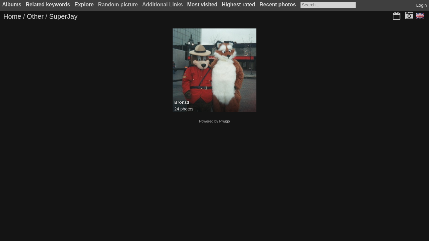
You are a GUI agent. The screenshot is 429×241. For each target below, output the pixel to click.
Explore (84, 4)
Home (12, 16)
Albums (11, 4)
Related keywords (48, 4)
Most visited (202, 4)
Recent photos (277, 4)
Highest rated (238, 4)
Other (35, 16)
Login (421, 5)
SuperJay (63, 16)
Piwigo (224, 121)
